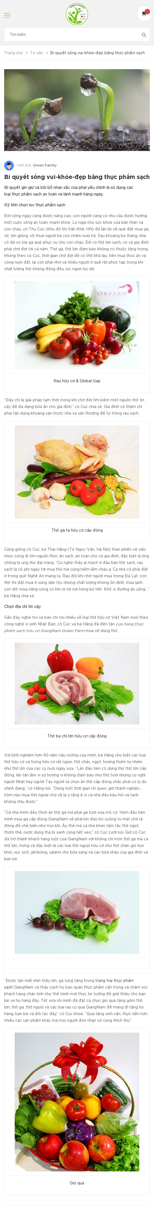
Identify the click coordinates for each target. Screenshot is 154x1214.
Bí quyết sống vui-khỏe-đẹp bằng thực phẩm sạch (77, 177)
